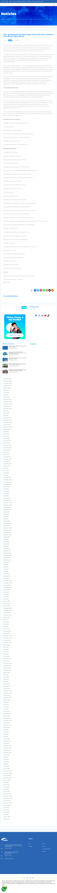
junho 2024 (6, 415)
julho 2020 (6, 491)
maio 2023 (6, 438)
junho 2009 (6, 787)
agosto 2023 (6, 431)
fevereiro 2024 (7, 420)
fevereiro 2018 (7, 553)
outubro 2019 (6, 509)
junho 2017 (6, 569)
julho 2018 (6, 541)
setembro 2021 (7, 466)
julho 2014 (6, 649)
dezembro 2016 (7, 582)
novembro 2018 (7, 532)
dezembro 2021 (7, 461)
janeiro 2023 (6, 445)
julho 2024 (6, 413)
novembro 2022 (7, 450)
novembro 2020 (7, 484)
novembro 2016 (7, 585)
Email (11, 1)
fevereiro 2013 (7, 688)
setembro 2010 (7, 754)
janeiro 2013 (6, 690)
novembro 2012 (7, 695)
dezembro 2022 (7, 447)
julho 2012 (5, 704)
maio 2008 (6, 814)
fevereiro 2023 (7, 443)
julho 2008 (6, 810)
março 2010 (6, 768)
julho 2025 (6, 392)
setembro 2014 (7, 644)
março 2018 (6, 550)
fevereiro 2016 (7, 605)
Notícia (33, 311)
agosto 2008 (6, 807)
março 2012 (6, 713)
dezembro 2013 (7, 665)
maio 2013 (6, 681)
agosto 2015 (6, 619)
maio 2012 (6, 709)
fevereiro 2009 (7, 796)
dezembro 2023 (7, 422)
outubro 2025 (7, 388)
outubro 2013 (6, 670)
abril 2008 (6, 816)
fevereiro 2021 (7, 479)
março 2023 (6, 440)
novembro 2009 (7, 775)
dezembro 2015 (7, 610)
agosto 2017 (6, 564)
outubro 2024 (7, 408)
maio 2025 (6, 394)
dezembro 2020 (7, 482)
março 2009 (6, 793)
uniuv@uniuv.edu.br (9, 860)
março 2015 (6, 631)
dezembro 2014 (7, 638)
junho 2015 (6, 624)
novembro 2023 (7, 424)
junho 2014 (6, 651)
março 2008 (6, 819)
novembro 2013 (7, 667)
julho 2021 (5, 470)
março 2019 (6, 523)
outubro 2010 (6, 752)
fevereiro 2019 (7, 525)
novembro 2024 (7, 406)
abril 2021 (5, 477)
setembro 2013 (7, 672)
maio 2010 (6, 764)
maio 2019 (6, 518)
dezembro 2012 (7, 693)
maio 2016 (6, 599)
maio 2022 (6, 456)
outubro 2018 (6, 534)
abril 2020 (6, 498)
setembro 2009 (7, 780)
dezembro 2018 (7, 530)
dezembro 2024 (7, 404)
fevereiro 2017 (6, 578)
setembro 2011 (7, 727)
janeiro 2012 (6, 718)
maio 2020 (6, 495)
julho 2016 (6, 594)
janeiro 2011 (6, 745)
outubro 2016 (6, 587)
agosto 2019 (6, 514)
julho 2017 (5, 566)
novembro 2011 (7, 722)
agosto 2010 (6, 757)
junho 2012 (6, 706)
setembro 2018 (7, 537)
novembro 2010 (7, 750)
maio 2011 (5, 736)
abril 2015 (5, 628)
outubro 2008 (7, 803)
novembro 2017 (7, 557)
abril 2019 (5, 521)
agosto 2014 (6, 647)
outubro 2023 (7, 427)
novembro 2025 (7, 385)
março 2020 (6, 500)
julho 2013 (5, 677)
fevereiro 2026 (7, 381)
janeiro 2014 (6, 663)
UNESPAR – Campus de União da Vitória (35, 1)
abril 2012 (5, 711)
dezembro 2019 (7, 505)
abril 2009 (6, 791)
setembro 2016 (7, 589)
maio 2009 (6, 789)
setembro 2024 (7, 411)
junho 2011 (6, 734)
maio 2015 (6, 626)
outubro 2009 (7, 777)
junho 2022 (6, 454)
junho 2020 (6, 493)
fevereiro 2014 (7, 660)
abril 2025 (6, 397)
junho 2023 (6, 436)
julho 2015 (6, 622)
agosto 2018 (6, 539)
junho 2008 (6, 812)
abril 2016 (5, 601)
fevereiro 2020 (7, 502)
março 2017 (6, 576)
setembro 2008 (7, 805)
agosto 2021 (6, 468)
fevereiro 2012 (7, 715)
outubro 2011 (6, 725)
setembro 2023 (7, 429)
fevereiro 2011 (6, 743)
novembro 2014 (7, 640)
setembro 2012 (7, 699)
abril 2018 (5, 548)
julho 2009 (6, 784)
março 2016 (6, 603)
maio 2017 (6, 571)
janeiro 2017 (6, 580)
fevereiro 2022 (7, 459)
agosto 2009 (6, 782)
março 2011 (6, 741)
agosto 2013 (6, 674)
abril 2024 (6, 417)
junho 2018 (6, 544)
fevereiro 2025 (7, 401)
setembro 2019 (7, 511)
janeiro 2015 (6, 635)
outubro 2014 (6, 642)
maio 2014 (6, 654)
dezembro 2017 (7, 555)
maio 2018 (6, 546)
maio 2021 (6, 475)
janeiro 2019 (6, 527)
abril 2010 (5, 766)
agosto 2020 (6, 489)
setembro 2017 (7, 562)
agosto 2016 (6, 592)
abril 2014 (5, 656)
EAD (3, 1)
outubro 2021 (6, 463)
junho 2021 (6, 472)
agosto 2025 (6, 390)
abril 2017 (5, 573)
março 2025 (6, 399)
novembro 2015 (7, 612)
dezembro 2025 (7, 383)
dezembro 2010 (7, 748)
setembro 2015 (7, 617)
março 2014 (6, 658)
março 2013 (6, 686)
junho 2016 (6, 596)
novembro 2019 (7, 507)
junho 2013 (6, 679)
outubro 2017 (6, 560)
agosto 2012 (6, 702)
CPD (14, 1)
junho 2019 (6, 516)
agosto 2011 (6, 729)
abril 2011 (5, 738)
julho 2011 (5, 732)
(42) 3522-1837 (8, 850)
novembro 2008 (7, 800)
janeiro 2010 (6, 771)
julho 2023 (6, 433)
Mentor (6, 1)
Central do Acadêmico (21, 1)
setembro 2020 (7, 486)
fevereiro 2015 (7, 633)
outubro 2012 (6, 697)
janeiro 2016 (6, 608)
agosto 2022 (6, 452)
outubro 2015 (6, 615)
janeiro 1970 (6, 821)
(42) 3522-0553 (8, 857)
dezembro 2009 (7, 773)
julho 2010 (6, 759)
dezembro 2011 (7, 720)
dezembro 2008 (7, 798)
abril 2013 (5, 683)
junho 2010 (6, 761)
